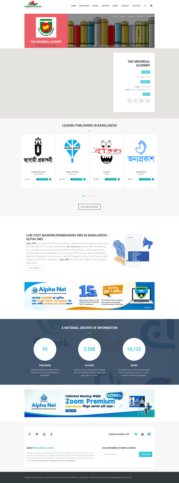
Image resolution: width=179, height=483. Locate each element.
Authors (105, 6)
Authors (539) (42, 179)
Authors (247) (76, 179)
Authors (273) (145, 179)
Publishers (84, 6)
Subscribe (145, 454)
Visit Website (34, 268)
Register (136, 6)
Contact (125, 6)
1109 (62, 179)
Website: (73, 46)
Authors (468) (110, 179)
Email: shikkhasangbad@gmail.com (112, 46)
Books (95, 6)
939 (130, 179)
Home (73, 6)
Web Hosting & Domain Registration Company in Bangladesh (54, 461)
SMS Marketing (73, 246)
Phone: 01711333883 (88, 46)
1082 (96, 179)
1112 (27, 179)
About (115, 6)
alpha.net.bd (119, 477)
